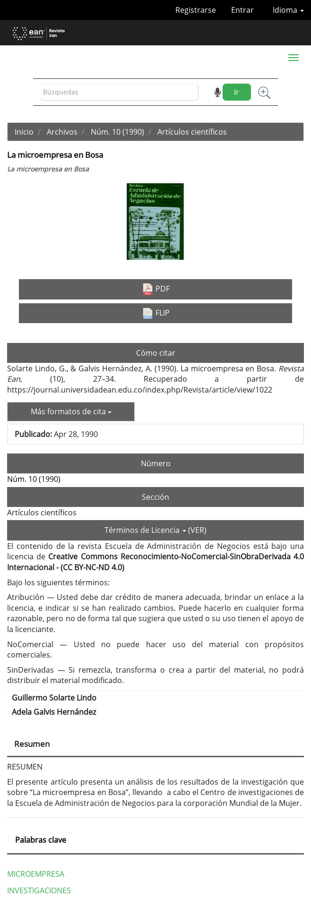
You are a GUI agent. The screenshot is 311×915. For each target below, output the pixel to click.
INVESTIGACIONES (39, 890)
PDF (156, 289)
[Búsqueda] (119, 92)
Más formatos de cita (71, 411)
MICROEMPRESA (35, 874)
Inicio (24, 132)
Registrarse (195, 10)
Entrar (242, 10)
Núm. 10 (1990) (117, 132)
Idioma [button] (288, 10)
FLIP (156, 313)
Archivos (62, 132)
